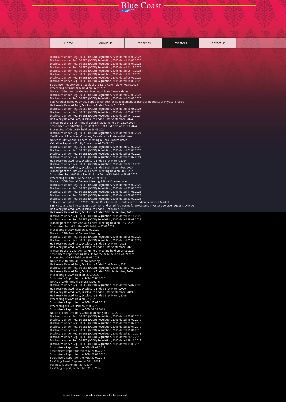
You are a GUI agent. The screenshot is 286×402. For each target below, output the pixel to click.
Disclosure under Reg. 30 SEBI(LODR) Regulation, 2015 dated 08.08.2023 (95, 195)
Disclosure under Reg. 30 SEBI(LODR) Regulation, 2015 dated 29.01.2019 (95, 326)
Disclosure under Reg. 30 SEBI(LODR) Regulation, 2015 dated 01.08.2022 (95, 240)
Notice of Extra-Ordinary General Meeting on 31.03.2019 (85, 313)
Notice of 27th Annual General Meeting (75, 281)
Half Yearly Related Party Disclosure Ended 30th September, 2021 (91, 247)
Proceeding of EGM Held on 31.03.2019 (74, 306)
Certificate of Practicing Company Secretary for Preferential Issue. (91, 136)
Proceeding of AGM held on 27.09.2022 (74, 229)
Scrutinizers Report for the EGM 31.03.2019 (77, 309)
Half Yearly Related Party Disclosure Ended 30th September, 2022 (91, 212)
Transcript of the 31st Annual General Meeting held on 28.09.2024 (92, 122)
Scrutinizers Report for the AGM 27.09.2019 (77, 302)
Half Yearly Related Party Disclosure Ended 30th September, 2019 (91, 292)
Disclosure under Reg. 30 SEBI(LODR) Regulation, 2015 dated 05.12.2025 (95, 70)
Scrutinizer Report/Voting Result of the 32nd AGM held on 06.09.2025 (94, 84)
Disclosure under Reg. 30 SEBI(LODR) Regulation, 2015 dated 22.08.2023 (95, 188)
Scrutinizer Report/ (62, 174)
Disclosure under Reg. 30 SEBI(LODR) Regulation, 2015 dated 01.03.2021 (95, 267)
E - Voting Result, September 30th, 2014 (75, 361)
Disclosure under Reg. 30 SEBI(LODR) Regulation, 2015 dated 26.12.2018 (95, 337)
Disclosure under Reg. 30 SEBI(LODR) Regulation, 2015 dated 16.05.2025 (95, 108)
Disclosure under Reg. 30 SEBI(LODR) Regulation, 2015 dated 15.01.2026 (95, 63)
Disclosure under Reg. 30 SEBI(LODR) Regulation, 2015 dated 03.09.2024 (95, 147)
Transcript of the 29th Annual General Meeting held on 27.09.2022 (92, 223)
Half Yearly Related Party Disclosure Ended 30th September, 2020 (91, 271)
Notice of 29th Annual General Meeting (75, 233)
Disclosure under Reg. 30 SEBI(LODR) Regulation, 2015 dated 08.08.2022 (95, 236)
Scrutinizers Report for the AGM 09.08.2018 (77, 347)
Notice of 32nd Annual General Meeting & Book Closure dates (89, 91)
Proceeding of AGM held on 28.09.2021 (74, 257)
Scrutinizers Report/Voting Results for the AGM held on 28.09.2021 (92, 254)
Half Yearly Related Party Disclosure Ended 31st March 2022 (88, 243)
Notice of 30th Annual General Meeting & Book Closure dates (89, 181)
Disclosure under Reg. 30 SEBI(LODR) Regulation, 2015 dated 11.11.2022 (95, 216)
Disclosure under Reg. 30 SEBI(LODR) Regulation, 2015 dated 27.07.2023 (95, 198)
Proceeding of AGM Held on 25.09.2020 (74, 274)
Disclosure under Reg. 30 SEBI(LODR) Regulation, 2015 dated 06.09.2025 (95, 77)
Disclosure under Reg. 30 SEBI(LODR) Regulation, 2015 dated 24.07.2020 (95, 285)
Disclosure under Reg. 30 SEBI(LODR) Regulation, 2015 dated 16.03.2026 (95, 60)
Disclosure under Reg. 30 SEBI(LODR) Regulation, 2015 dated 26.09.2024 (95, 133)
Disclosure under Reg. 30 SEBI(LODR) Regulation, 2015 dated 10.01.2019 (95, 330)
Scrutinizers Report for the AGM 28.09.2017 (77, 351)
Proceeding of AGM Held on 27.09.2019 (74, 299)
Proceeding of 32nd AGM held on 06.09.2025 (78, 88)
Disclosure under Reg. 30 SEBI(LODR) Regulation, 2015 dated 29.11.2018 (95, 340)
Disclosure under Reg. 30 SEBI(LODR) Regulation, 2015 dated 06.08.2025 (95, 98)
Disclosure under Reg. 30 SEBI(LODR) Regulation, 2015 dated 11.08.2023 (95, 191)
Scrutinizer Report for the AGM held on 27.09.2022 (82, 226)
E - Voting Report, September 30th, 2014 (75, 368)
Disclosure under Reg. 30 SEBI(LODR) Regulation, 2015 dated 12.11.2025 (95, 74)
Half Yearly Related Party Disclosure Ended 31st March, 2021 (88, 264)
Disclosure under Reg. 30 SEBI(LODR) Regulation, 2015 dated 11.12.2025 (95, 67)
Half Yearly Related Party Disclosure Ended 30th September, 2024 (91, 119)
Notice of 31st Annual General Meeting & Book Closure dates (88, 140)
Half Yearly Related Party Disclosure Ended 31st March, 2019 (88, 295)
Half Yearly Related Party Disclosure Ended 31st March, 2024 (88, 160)
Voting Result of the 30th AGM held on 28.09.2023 (105, 174)
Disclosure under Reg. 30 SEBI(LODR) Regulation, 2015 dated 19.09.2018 (95, 344)
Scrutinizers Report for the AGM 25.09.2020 (77, 278)
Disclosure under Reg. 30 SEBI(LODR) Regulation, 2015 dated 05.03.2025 (95, 112)
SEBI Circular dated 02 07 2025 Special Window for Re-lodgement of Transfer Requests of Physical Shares (117, 101)
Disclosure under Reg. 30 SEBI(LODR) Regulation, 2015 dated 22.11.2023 (95, 164)
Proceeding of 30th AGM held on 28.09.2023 (78, 178)
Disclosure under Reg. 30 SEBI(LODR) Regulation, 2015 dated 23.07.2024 (95, 157)
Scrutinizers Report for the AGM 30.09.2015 (77, 357)
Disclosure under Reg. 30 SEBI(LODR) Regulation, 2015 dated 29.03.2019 (95, 316)
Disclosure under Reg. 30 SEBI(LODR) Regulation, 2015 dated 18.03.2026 (95, 57)
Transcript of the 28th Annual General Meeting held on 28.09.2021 (92, 250)
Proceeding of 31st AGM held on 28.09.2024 (77, 129)
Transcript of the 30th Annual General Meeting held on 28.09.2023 (92, 171)
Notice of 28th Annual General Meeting (75, 261)
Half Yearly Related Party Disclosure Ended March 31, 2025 (87, 105)
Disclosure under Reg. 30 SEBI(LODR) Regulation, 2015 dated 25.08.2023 (95, 185)
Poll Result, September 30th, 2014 (71, 364)
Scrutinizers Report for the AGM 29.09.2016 (77, 354)
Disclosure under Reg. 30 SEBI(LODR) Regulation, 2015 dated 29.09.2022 (95, 219)
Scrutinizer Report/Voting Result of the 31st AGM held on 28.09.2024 (93, 126)
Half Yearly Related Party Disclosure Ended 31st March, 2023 (88, 209)
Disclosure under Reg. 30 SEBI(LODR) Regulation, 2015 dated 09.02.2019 (95, 323)
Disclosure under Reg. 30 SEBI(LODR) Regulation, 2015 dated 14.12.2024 (95, 115)
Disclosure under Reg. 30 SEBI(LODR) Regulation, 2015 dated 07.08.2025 (95, 95)
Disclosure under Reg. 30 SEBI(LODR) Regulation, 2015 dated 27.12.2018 (95, 333)
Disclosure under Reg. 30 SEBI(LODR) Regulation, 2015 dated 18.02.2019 (95, 319)
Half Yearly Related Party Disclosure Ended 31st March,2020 (88, 288)
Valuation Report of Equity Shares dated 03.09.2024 (82, 143)
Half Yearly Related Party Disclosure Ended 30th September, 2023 (91, 167)
